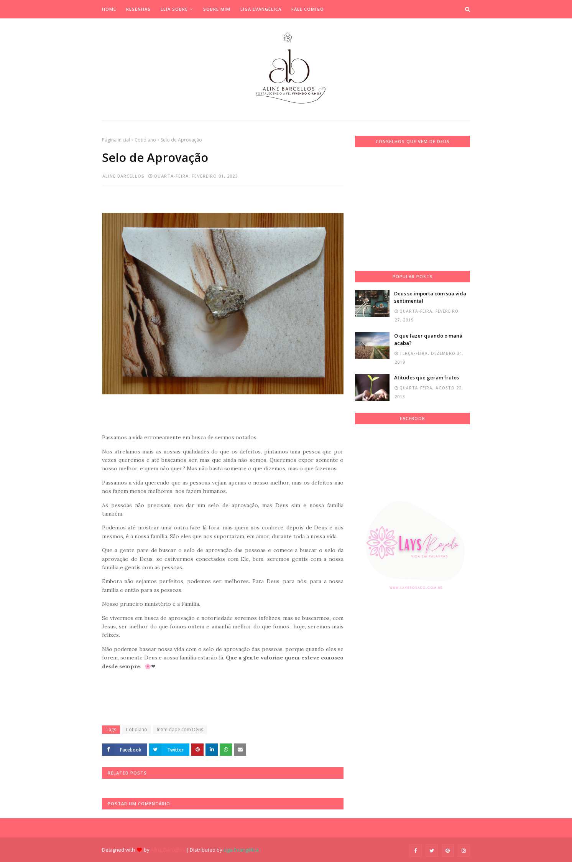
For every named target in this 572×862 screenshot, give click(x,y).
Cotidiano (145, 140)
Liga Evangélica (241, 849)
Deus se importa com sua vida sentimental (430, 297)
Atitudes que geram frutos (426, 377)
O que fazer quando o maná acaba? (428, 339)
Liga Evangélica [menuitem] (260, 9)
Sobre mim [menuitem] (216, 9)
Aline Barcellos (123, 176)
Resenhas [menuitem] (138, 9)
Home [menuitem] (109, 9)
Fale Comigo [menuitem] (307, 9)
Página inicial (116, 140)
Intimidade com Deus (180, 729)
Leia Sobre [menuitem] (174, 9)
